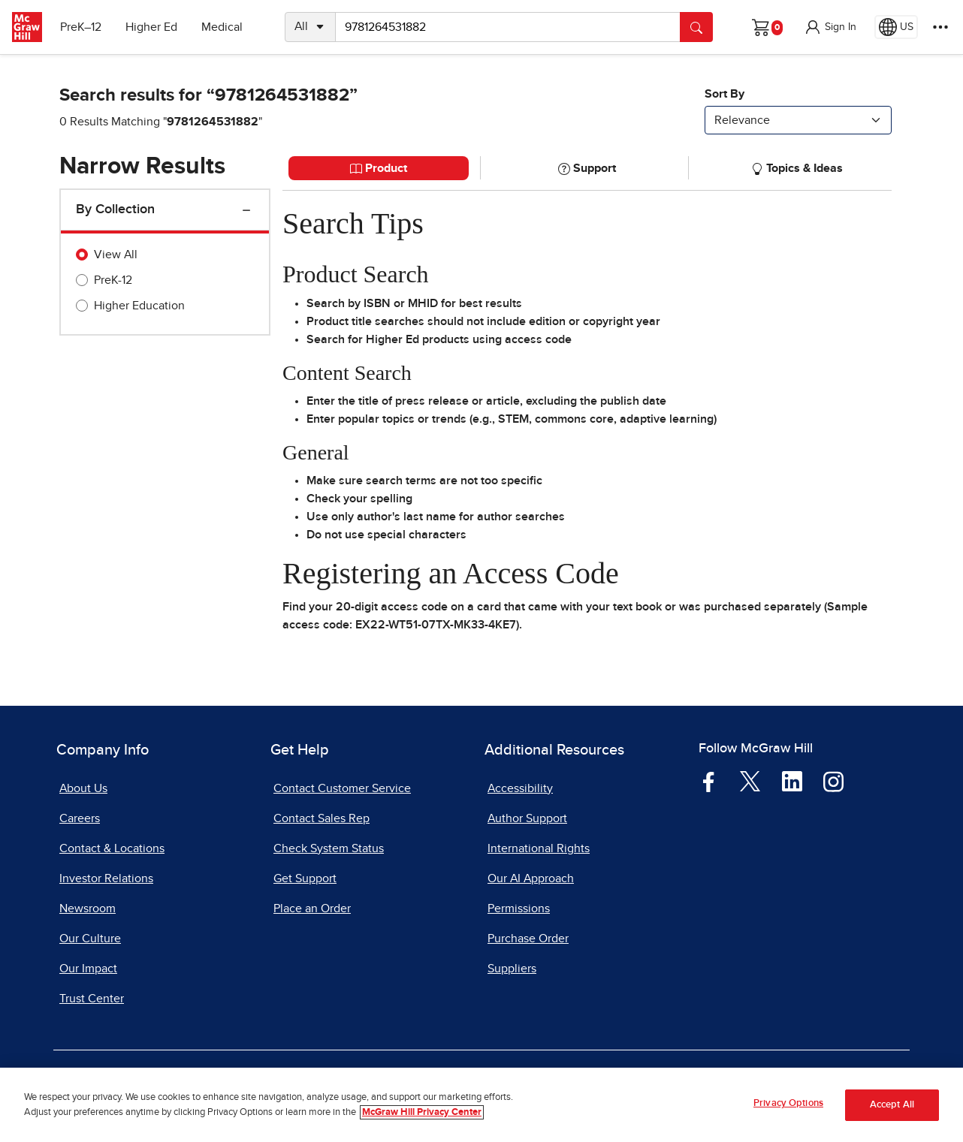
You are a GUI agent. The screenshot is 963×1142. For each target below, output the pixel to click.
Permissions (519, 908)
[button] (830, 27)
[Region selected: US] (896, 27)
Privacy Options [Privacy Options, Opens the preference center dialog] (788, 1105)
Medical (222, 27)
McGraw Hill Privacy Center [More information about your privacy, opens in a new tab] (422, 1114)
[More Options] (940, 27)
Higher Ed (151, 27)
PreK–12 (80, 27)
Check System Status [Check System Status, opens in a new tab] (328, 848)
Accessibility (520, 788)
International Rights (539, 848)
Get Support (305, 878)
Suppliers (512, 969)
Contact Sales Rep (321, 818)
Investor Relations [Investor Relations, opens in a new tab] (106, 878)
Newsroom (87, 908)
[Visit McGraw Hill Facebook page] (709, 780)
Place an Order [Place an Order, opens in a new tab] (312, 908)
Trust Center (91, 999)
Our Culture (90, 939)
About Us (83, 788)
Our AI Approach (531, 878)
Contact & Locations (112, 848)
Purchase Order (528, 939)
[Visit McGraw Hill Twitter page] (750, 780)
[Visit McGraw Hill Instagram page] (833, 780)
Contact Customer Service (342, 788)
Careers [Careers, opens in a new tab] (79, 818)
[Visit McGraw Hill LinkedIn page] (792, 780)
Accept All (892, 1106)
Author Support (527, 818)
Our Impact (88, 969)
